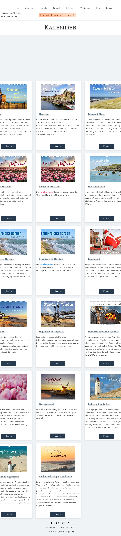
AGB (73, 527)
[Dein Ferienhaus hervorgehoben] (57, 15)
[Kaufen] (8, 146)
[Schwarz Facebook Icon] (51, 522)
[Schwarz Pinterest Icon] (69, 522)
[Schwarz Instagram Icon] (57, 522)
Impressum (50, 527)
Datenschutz (63, 527)
